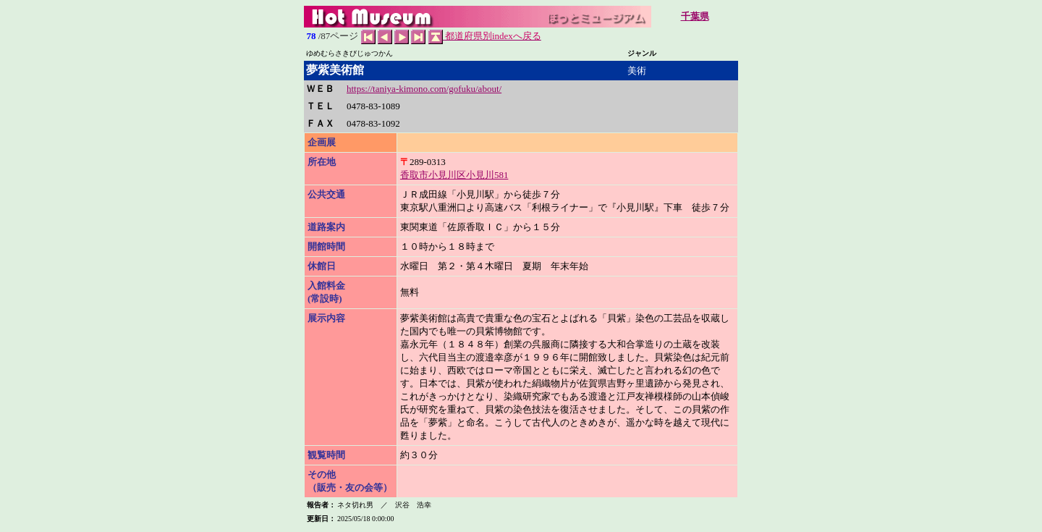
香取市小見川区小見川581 (454, 174)
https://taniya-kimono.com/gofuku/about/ (424, 88)
